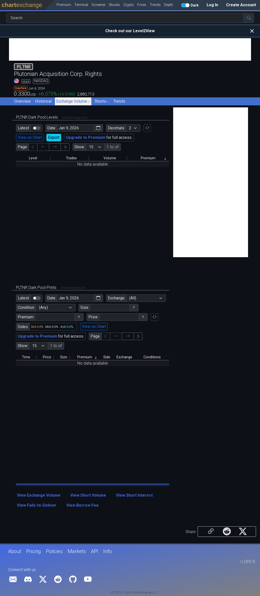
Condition (26, 307)
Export (53, 137)
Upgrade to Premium (85, 137)
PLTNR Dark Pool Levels (51, 117)
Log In (212, 4)
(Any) (43, 307)
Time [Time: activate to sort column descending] (26, 357)
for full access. (99, 137)
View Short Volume (88, 495)
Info (107, 551)
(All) (132, 298)
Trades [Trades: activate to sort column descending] (71, 158)
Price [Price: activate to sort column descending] (47, 357)
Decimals (116, 128)
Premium (25, 317)
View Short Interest (134, 495)
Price (93, 317)
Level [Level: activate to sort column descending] (33, 158)
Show (79, 147)
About (14, 551)
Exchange (116, 298)
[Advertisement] (130, 49)
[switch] (37, 128)
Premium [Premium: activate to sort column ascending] (148, 158)
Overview (22, 101)
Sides (23, 326)
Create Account (241, 4)
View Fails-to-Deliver (36, 505)
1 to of (113, 147)
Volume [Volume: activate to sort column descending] (110, 158)
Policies (54, 551)
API (94, 551)
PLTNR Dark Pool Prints (51, 287)
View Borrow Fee (82, 505)
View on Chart (30, 137)
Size (84, 307)
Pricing (33, 551)
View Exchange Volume (38, 495)
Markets (77, 551)
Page (22, 147)
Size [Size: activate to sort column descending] (63, 357)
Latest (23, 128)
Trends (119, 101)
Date (51, 128)
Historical (43, 101)
